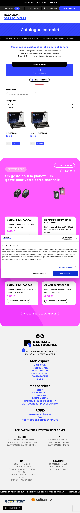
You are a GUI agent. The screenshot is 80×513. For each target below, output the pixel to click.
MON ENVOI (40, 365)
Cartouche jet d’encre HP (40, 401)
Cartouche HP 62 (58, 439)
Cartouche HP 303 (58, 442)
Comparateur (40, 376)
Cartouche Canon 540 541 (22, 439)
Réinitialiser (39, 84)
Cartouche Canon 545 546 (22, 442)
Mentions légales (40, 414)
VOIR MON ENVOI (40, 80)
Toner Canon (40, 398)
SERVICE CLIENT (40, 373)
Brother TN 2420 (58, 469)
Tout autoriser (65, 273)
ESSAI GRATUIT (40, 371)
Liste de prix (40, 393)
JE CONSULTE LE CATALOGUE (41, 314)
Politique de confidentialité (40, 420)
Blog (40, 379)
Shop (40, 390)
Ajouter (16, 143)
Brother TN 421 (58, 466)
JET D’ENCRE (65, 165)
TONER (68, 171)
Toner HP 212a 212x (21, 480)
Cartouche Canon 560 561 (21, 445)
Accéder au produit (19, 301)
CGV (40, 417)
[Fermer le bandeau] (77, 238)
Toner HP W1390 (21, 466)
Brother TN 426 (58, 464)
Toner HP (40, 395)
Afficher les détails (66, 267)
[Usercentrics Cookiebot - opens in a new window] (63, 238)
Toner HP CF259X (21, 464)
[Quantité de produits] (8, 143)
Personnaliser (39, 273)
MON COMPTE (40, 368)
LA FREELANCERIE (46, 354)
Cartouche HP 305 (58, 445)
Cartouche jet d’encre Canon (40, 404)
